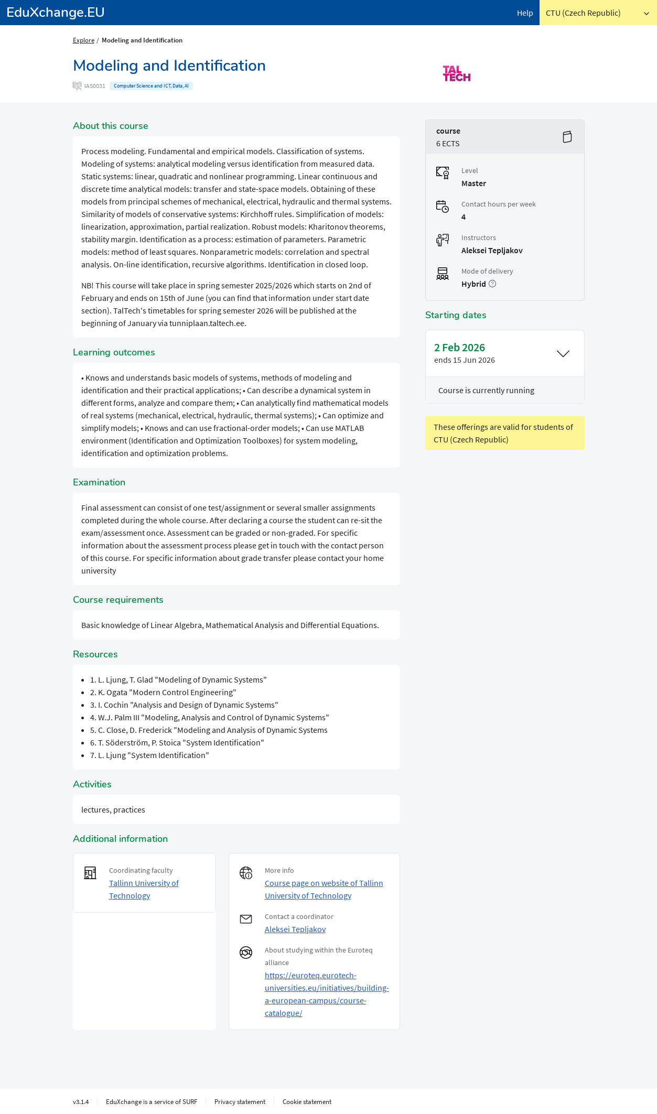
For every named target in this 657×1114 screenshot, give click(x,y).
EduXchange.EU (55, 12)
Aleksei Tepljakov (295, 929)
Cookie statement (307, 1101)
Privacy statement (239, 1101)
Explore (83, 40)
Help (525, 12)
